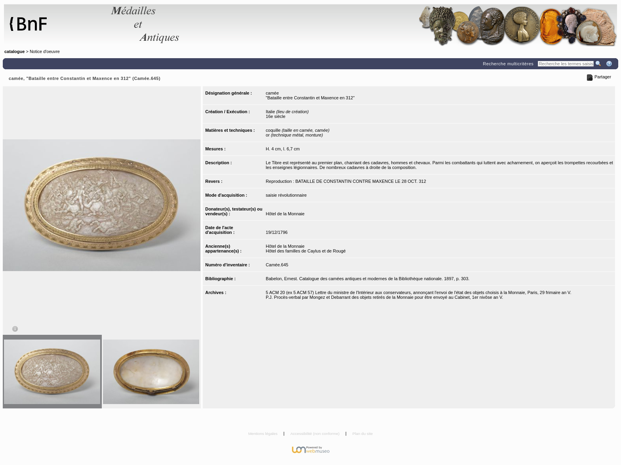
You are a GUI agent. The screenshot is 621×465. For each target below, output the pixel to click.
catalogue (14, 51)
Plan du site (362, 433)
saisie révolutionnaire (286, 195)
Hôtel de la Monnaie (285, 213)
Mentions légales (263, 433)
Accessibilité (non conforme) (315, 433)
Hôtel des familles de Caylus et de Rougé (306, 251)
